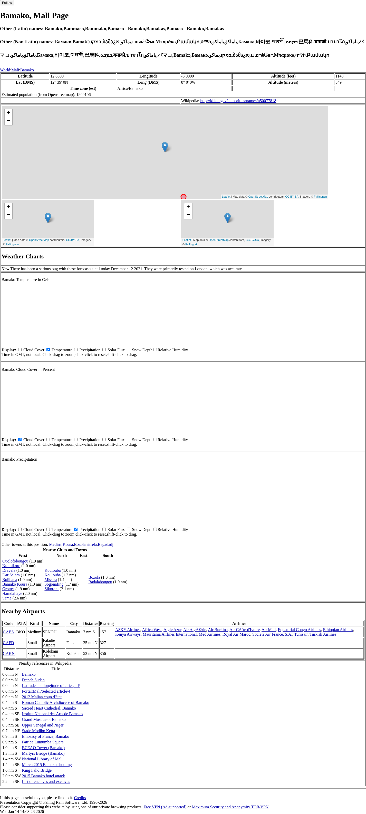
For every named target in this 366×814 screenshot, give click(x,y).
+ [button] (8, 113)
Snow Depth (142, 350)
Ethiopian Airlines (338, 629)
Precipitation (89, 350)
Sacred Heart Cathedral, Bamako (49, 708)
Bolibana (9, 579)
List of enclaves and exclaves (46, 781)
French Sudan (33, 680)
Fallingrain (320, 196)
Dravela (8, 570)
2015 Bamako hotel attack (43, 776)
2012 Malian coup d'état (41, 697)
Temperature (62, 350)
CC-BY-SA (291, 196)
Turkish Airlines (323, 634)
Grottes (8, 589)
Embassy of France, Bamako (45, 736)
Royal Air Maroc (236, 634)
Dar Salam (11, 575)
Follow (7, 3)
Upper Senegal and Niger (42, 725)
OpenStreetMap (258, 196)
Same (7, 598)
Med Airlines (209, 634)
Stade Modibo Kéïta (38, 731)
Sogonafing (53, 584)
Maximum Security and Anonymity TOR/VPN (230, 807)
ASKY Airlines (127, 629)
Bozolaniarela (85, 544)
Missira (50, 579)
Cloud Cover (33, 350)
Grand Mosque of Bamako (43, 719)
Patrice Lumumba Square (43, 742)
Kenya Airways (128, 634)
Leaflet (226, 196)
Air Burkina (218, 629)
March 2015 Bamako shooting (47, 764)
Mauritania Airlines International (170, 634)
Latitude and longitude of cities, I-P (51, 685)
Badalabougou (100, 582)
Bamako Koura (14, 584)
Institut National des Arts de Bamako (52, 714)
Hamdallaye (12, 593)
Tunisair (300, 634)
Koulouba (52, 570)
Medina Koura (61, 544)
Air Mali (269, 629)
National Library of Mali (42, 759)
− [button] (8, 121)
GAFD (8, 643)
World (5, 70)
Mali (15, 70)
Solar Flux (116, 350)
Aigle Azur (172, 629)
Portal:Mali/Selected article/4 (46, 691)
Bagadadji (106, 544)
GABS (8, 632)
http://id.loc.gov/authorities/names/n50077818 (238, 101)
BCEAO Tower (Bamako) (43, 747)
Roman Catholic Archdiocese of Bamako (55, 702)
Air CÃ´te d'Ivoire (244, 629)
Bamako (27, 70)
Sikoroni (51, 589)
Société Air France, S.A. (272, 634)
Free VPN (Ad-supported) (164, 807)
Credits (80, 798)
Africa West (152, 629)
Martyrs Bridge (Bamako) (43, 753)
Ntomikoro (11, 566)
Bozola (94, 577)
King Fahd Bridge (37, 770)
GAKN (9, 653)
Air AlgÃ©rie (194, 629)
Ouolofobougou (15, 561)
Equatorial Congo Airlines (299, 629)
